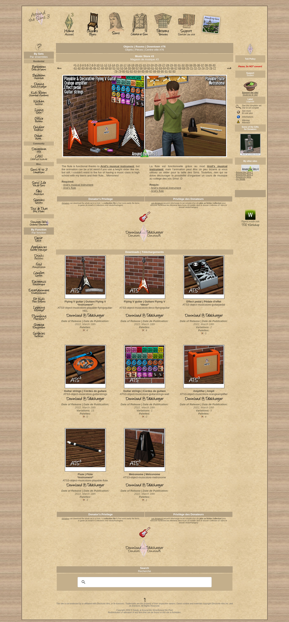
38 (206, 65)
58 (141, 68)
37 (202, 65)
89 (158, 71)
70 (187, 68)
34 (190, 65)
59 (144, 68)
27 (163, 65)
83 (135, 71)
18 (128, 65)
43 (82, 68)
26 (159, 65)
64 (164, 68)
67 (175, 68)
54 (125, 68)
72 (195, 68)
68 (179, 68)
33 (186, 65)
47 (98, 68)
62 (156, 68)
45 (90, 68)
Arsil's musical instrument (117, 166)
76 (210, 68)
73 (199, 68)
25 (155, 65)
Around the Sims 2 (244, 175)
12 (105, 65)
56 (133, 68)
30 (175, 65)
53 (121, 68)
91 (166, 71)
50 (110, 68)
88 (154, 71)
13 (109, 65)
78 (115, 71)
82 (131, 71)
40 (213, 65)
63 (160, 68)
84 (139, 71)
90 (162, 71)
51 (114, 68)
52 (117, 68)
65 (168, 68)
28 (167, 65)
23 (148, 65)
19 (132, 65)
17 (124, 65)
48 (102, 68)
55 (129, 68)
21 (140, 65)
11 (101, 65)
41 (75, 68)
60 (148, 68)
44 (86, 68)
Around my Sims (243, 177)
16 (121, 65)
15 (117, 65)
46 (94, 68)
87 (150, 71)
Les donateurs (157, 203)
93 (174, 71)
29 (171, 65)
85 (143, 71)
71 (191, 68)
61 (152, 68)
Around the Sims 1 (244, 172)
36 (198, 65)
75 (206, 68)
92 (170, 71)
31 (179, 65)
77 (214, 68)
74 (203, 68)
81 (127, 71)
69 (183, 68)
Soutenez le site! (250, 93)
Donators (66, 203)
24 (152, 65)
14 (113, 65)
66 (172, 68)
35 (194, 65)
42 (79, 68)
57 (137, 68)
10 (97, 65)
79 (119, 71)
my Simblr (240, 179)
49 (106, 68)
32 (183, 65)
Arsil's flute (69, 187)
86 (146, 71)
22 (144, 65)
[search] (144, 582)
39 (210, 65)
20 (136, 65)
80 (123, 71)
